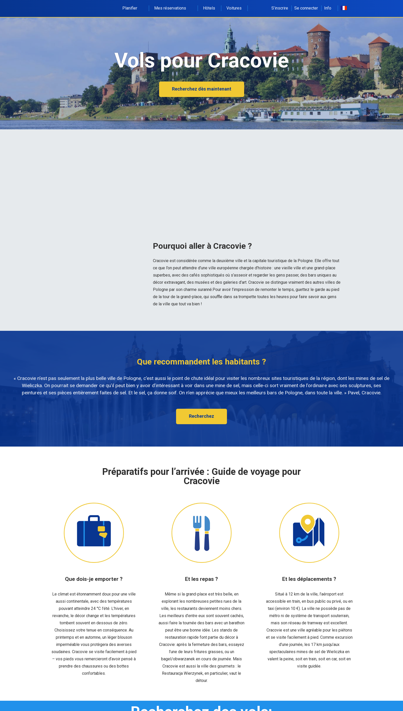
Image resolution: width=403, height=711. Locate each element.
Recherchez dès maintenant (201, 89)
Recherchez (201, 416)
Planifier (132, 8)
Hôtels (209, 8)
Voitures (234, 8)
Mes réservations (173, 8)
